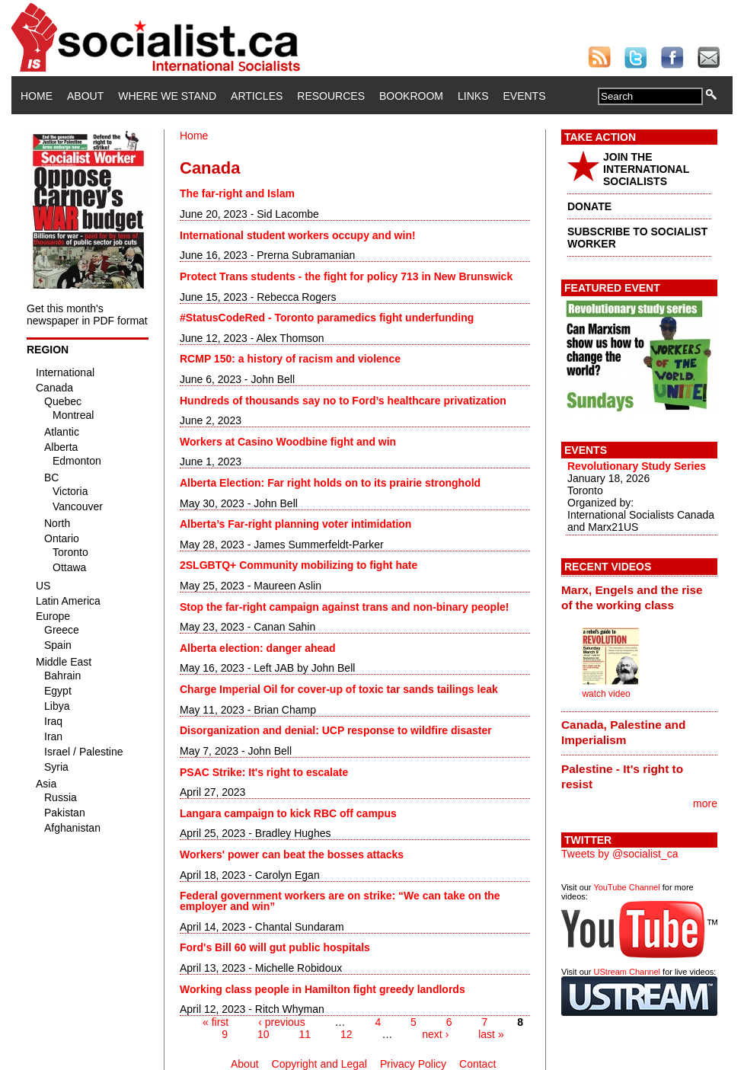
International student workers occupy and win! (298, 235)
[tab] (639, 597)
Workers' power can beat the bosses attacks (292, 854)
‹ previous (281, 1022)
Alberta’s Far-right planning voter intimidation (295, 524)
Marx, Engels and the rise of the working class (632, 597)
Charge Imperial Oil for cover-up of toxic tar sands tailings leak (339, 689)
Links (473, 96)
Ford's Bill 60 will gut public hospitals (275, 947)
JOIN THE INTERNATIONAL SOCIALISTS (646, 169)
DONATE (589, 206)
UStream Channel (627, 971)
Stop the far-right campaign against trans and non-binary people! (344, 607)
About (85, 96)
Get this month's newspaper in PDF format (87, 314)
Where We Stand (167, 96)
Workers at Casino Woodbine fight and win (288, 442)
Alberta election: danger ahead (258, 648)
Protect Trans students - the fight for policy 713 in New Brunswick (346, 276)
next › (435, 1034)
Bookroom (411, 96)
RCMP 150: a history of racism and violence (290, 359)
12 (346, 1034)
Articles (257, 96)
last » (490, 1034)
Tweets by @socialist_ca (620, 854)
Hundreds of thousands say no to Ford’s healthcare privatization (343, 400)
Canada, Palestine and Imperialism (623, 732)
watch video (606, 693)
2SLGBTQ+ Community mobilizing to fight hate (298, 565)
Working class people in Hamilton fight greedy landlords (322, 989)
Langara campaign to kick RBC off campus (288, 813)
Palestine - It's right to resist (622, 776)
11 (305, 1034)
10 (263, 1034)
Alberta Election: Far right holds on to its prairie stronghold (330, 483)
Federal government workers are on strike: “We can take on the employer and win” (340, 901)
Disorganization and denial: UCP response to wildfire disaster (336, 730)
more (705, 803)
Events (524, 96)
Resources (331, 96)
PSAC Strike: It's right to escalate (264, 772)
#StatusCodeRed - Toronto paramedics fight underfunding (327, 317)
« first (215, 1022)
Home (37, 96)
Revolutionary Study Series (636, 466)
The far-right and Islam (237, 193)
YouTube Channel (626, 887)
